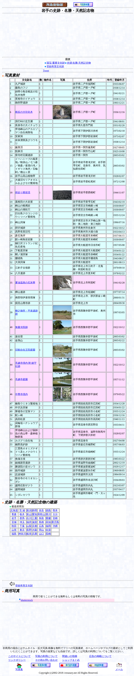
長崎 (48, 533)
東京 (22, 529)
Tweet (46, 70)
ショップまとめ (71, 660)
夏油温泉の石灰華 (25, 282)
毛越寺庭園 (21, 379)
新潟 (28, 510)
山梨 (28, 526)
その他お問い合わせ (46, 660)
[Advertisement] (67, 35)
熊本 (55, 510)
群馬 (22, 518)
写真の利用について (46, 656)
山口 (41, 533)
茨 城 (22, 510)
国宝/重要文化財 (56, 62)
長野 (28, 529)
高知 (48, 522)
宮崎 (55, 518)
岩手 (14, 518)
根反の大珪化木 (24, 112)
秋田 (14, 526)
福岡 (48, 526)
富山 (28, 514)
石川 (28, 518)
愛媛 (48, 518)
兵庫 (34, 533)
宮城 (14, 522)
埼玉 (22, 522)
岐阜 (28, 533)
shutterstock (27, 600)
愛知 (34, 514)
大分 (55, 514)
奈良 (41, 510)
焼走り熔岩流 (22, 192)
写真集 (19, 668)
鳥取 (41, 518)
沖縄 (55, 526)
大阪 (34, 529)
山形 (14, 529)
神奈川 (22, 533)
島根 (41, 522)
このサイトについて (19, 656)
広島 (41, 526)
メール (119, 668)
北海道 (14, 510)
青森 (14, 514)
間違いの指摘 (69, 656)
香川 (48, 514)
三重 (34, 518)
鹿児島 (55, 522)
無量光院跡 (21, 327)
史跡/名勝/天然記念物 (79, 62)
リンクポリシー (17, 660)
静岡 (34, 510)
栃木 (22, 514)
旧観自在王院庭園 (25, 349)
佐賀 (48, 529)
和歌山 (41, 514)
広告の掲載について (100, 656)
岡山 (41, 529)
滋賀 (34, 522)
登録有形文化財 (55, 66)
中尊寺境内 (21, 394)
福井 (28, 522)
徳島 (48, 510)
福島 (14, 533)
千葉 (22, 526)
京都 (34, 526)
